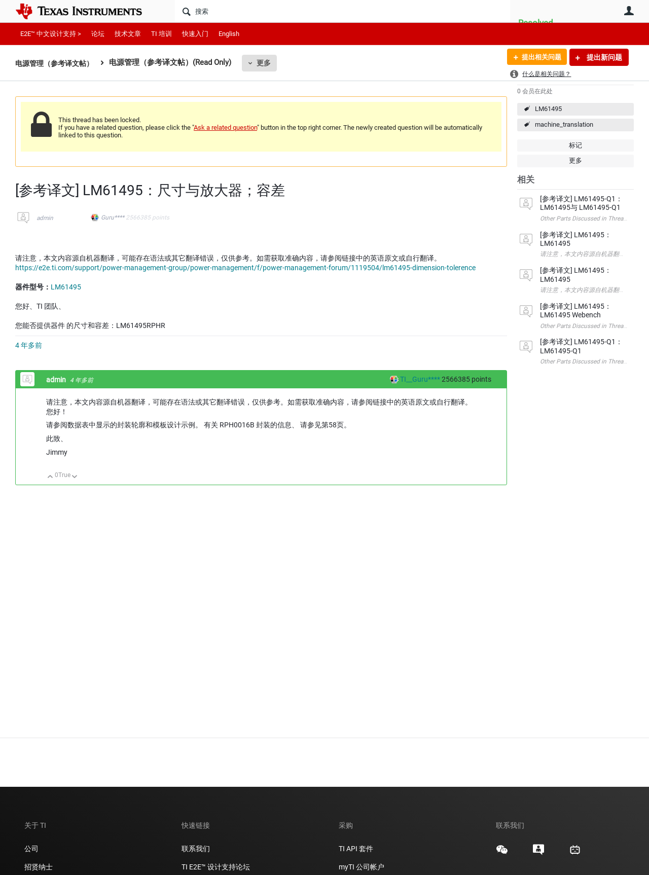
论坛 (97, 34)
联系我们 (196, 849)
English (229, 34)
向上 (50, 477)
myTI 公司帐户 (361, 867)
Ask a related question (225, 127)
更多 (269, 63)
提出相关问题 (539, 57)
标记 (575, 145)
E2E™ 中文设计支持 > (50, 34)
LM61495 (548, 109)
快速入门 (195, 34)
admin (45, 218)
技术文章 (128, 34)
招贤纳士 (38, 867)
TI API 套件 (356, 849)
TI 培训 (161, 34)
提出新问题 (603, 57)
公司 (31, 849)
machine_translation (564, 124)
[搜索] (342, 11)
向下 (74, 477)
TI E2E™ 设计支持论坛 (216, 867)
